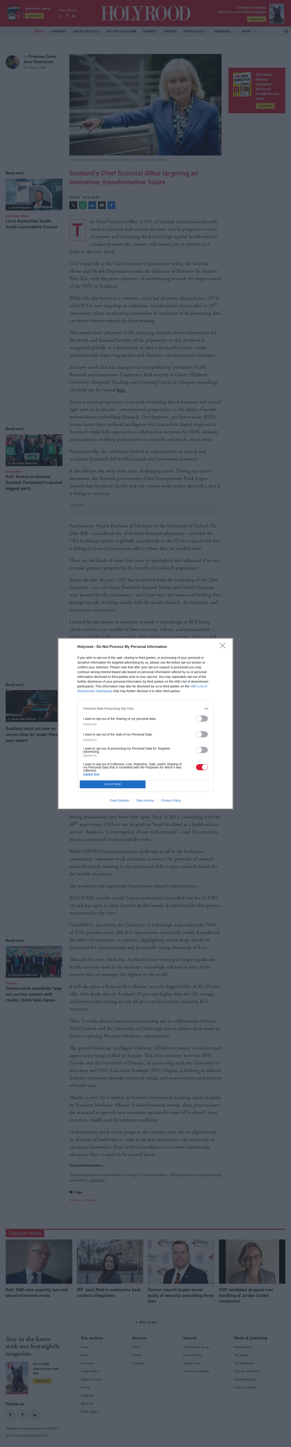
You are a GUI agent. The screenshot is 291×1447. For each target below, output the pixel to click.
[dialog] (145, 723)
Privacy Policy (171, 800)
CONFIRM (112, 784)
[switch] (202, 719)
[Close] (224, 647)
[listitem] (145, 708)
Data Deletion (119, 800)
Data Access (145, 800)
